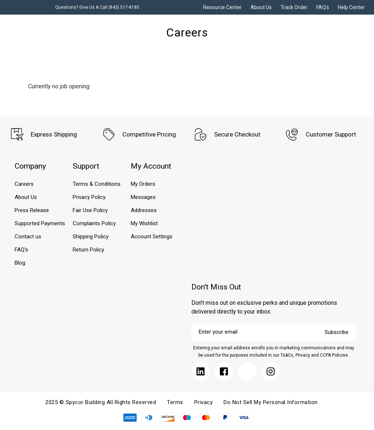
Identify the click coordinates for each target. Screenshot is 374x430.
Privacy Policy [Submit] (89, 197)
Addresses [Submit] (144, 210)
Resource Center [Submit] (222, 7)
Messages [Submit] (143, 197)
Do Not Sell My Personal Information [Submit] (271, 402)
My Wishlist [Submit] (144, 223)
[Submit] (200, 371)
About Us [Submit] (261, 7)
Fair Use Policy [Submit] (90, 210)
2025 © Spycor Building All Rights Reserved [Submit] (100, 402)
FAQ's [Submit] (322, 7)
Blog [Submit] (20, 263)
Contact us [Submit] (28, 236)
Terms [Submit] (175, 402)
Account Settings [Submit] (151, 236)
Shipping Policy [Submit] (90, 236)
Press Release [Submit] (32, 210)
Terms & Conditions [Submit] (97, 184)
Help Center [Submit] (351, 7)
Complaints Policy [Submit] (94, 223)
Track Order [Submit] (294, 7)
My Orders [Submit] (143, 184)
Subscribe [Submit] (336, 332)
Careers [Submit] (24, 184)
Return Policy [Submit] (88, 249)
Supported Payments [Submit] (40, 223)
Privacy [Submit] (203, 402)
